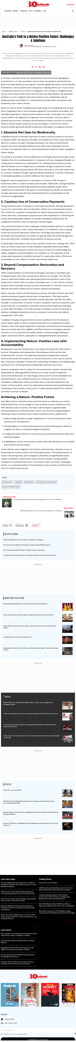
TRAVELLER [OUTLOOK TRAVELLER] (24, 11)
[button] (32, 923)
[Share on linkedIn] (40, 67)
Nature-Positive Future (11, 484)
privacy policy (23, 1032)
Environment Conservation (46, 480)
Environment (7, 480)
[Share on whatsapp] (44, 67)
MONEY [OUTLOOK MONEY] (15, 11)
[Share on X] (36, 67)
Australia (18, 480)
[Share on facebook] (32, 67)
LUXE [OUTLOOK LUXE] (44, 11)
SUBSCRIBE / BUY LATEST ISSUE (38, 1037)
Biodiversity (29, 480)
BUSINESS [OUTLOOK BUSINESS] (8, 11)
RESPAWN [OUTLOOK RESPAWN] (37, 11)
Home (3, 31)
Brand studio (13, 31)
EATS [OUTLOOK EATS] (31, 11)
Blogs (23, 31)
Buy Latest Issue (11, 1020)
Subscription (9, 1017)
